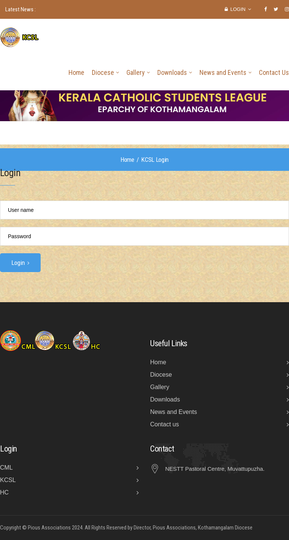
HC (4, 492)
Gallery (135, 72)
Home (76, 72)
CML (6, 467)
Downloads (172, 72)
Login (238, 9)
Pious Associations (49, 527)
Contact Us (274, 72)
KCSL (8, 480)
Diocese (103, 72)
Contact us (164, 424)
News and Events (222, 72)
